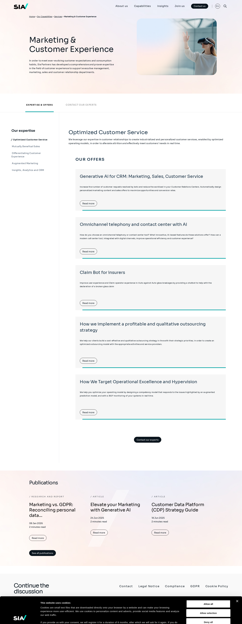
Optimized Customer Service (30, 139)
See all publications (42, 553)
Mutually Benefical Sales (25, 146)
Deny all (208, 597)
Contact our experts (81, 104)
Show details (162, 618)
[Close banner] (237, 576)
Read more (88, 203)
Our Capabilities (44, 16)
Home (32, 16)
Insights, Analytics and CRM (27, 170)
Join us (180, 6)
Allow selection (208, 588)
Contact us (200, 6)
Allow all (208, 579)
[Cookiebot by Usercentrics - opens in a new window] (19, 618)
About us (121, 6)
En (217, 6)
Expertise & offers (39, 104)
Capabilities (142, 6)
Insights (162, 6)
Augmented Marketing (24, 163)
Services (58, 16)
